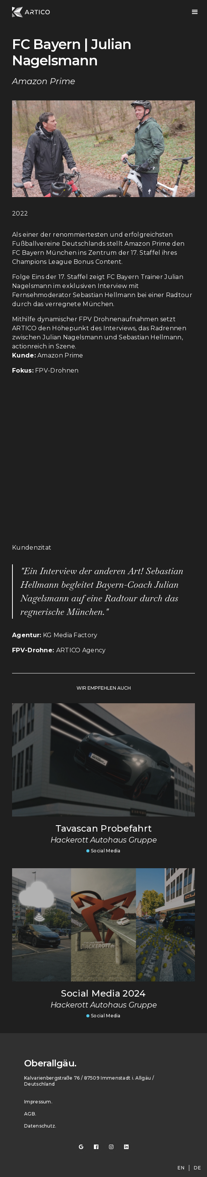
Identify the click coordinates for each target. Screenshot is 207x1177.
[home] (31, 12)
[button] (195, 12)
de (197, 1168)
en (181, 1168)
